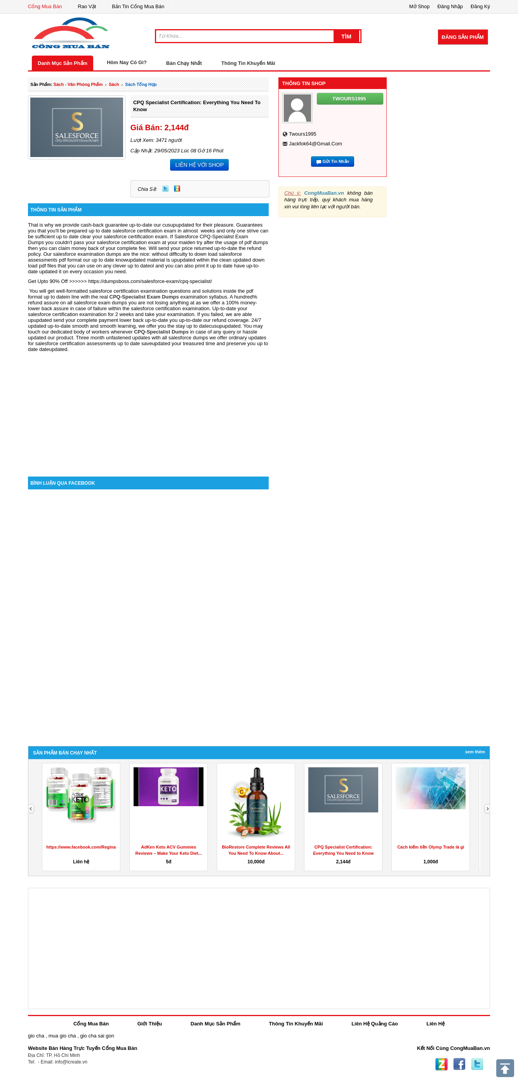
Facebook (459, 1064)
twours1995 (302, 134)
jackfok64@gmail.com (315, 144)
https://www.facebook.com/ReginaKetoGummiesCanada (103, 847)
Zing (177, 188)
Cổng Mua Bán (45, 6)
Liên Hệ (435, 1024)
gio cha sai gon (97, 1036)
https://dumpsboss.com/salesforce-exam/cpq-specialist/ (150, 281)
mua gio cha (62, 1036)
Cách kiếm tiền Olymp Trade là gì (430, 847)
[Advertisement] (148, 410)
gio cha (36, 1036)
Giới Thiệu (149, 1024)
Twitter (165, 188)
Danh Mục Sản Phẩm (62, 63)
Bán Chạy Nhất (184, 63)
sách (114, 84)
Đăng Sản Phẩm (463, 37)
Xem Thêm (475, 751)
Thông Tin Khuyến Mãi (248, 63)
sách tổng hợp (140, 84)
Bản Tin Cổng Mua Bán (138, 6)
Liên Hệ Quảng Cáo (374, 1024)
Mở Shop (419, 6)
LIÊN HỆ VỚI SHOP (199, 165)
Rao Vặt (87, 6)
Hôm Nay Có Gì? (127, 62)
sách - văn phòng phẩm (78, 84)
